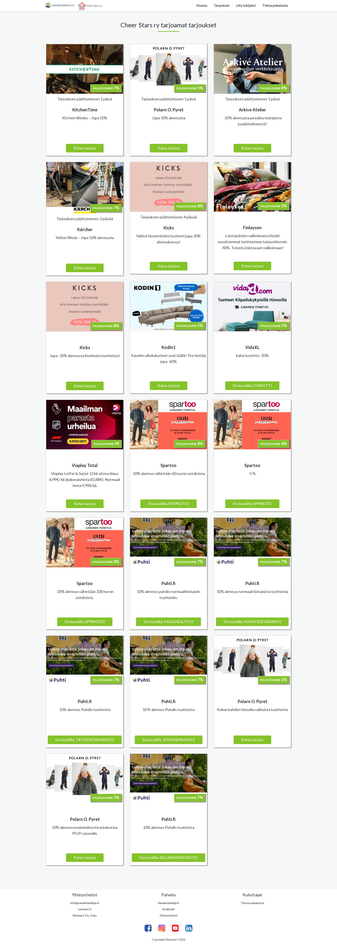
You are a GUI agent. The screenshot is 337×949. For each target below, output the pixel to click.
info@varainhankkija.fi (84, 903)
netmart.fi (84, 909)
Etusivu (201, 5)
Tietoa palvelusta (275, 5)
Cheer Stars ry (90, 6)
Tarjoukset (222, 5)
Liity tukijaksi (246, 5)
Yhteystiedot (168, 915)
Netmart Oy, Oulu (85, 915)
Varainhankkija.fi (168, 903)
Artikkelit (168, 909)
